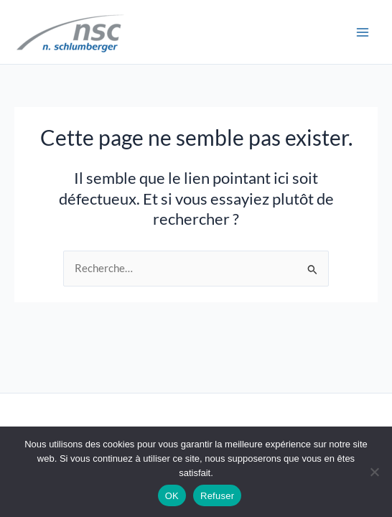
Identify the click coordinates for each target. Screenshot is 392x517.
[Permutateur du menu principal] (362, 32)
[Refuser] (374, 472)
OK (172, 495)
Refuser (217, 495)
